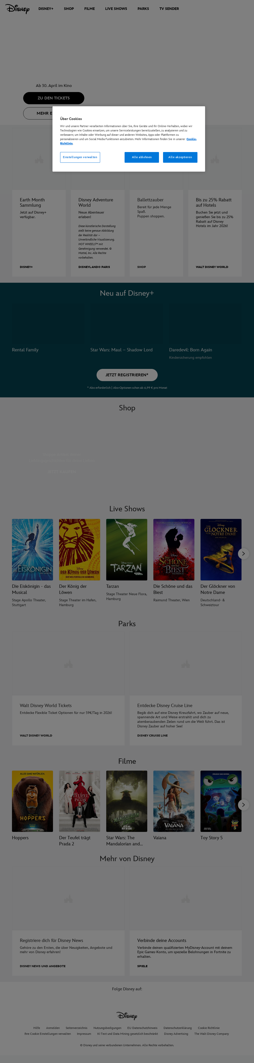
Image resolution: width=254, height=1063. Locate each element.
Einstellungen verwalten (80, 157)
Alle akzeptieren (180, 157)
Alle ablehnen (142, 157)
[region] (128, 139)
